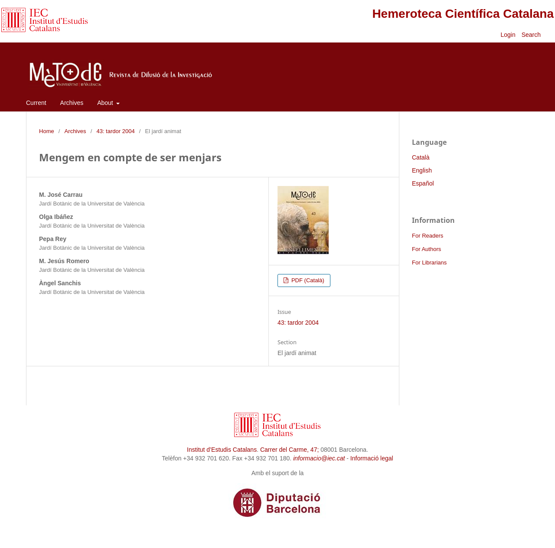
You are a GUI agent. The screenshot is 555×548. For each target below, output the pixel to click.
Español (423, 183)
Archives (72, 102)
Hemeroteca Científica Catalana (463, 13)
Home (46, 131)
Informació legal (371, 458)
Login (507, 34)
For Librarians (429, 262)
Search (532, 34)
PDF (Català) (307, 280)
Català (420, 157)
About (105, 102)
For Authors (426, 249)
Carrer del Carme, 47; (289, 449)
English (422, 170)
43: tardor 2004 (115, 131)
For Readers (427, 235)
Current (36, 102)
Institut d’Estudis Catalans (222, 449)
